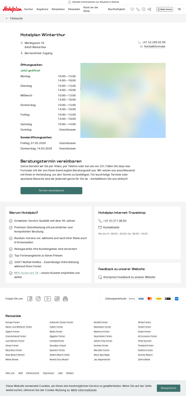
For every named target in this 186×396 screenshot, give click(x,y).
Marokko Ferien (102, 350)
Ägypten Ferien (57, 336)
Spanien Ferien (57, 350)
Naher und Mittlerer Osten (19, 327)
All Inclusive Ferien (147, 336)
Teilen (149, 9)
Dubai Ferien (144, 332)
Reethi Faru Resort (59, 360)
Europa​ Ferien (13, 322)
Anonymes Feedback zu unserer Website (126, 277)
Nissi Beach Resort (15, 355)
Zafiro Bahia (144, 360)
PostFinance (159, 298)
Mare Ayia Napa (102, 355)
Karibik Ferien (101, 322)
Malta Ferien (56, 332)
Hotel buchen (145, 341)
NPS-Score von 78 (26, 273)
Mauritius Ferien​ (14, 350)
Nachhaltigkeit (116, 9)
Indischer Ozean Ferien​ (61, 322)
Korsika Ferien (101, 346)
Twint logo (168, 298)
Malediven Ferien (102, 327)
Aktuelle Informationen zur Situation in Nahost (95, 2)
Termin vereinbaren (49, 190)
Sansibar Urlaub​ (58, 346)
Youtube (47, 298)
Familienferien (57, 341)
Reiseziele (74, 9)
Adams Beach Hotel (60, 355)
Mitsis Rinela (12, 360)
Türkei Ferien (144, 327)
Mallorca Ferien (102, 332)
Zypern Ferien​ (13, 332)
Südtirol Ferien (145, 350)
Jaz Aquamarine (102, 360)
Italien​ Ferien (56, 327)
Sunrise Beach (145, 355)
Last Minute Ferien (15, 341)
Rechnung (132, 298)
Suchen (28, 9)
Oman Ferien (12, 346)
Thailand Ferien (146, 346)
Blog (57, 298)
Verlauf (143, 9)
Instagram (38, 298)
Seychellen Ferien (103, 336)
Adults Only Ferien (103, 341)
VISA (141, 298)
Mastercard (150, 298)
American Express (177, 298)
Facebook (30, 298)
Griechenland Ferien (16, 336)
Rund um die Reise (90, 9)
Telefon (138, 9)
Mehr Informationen (84, 390)
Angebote (42, 9)
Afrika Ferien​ (144, 322)
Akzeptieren (168, 388)
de (179, 9)
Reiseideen (58, 9)
